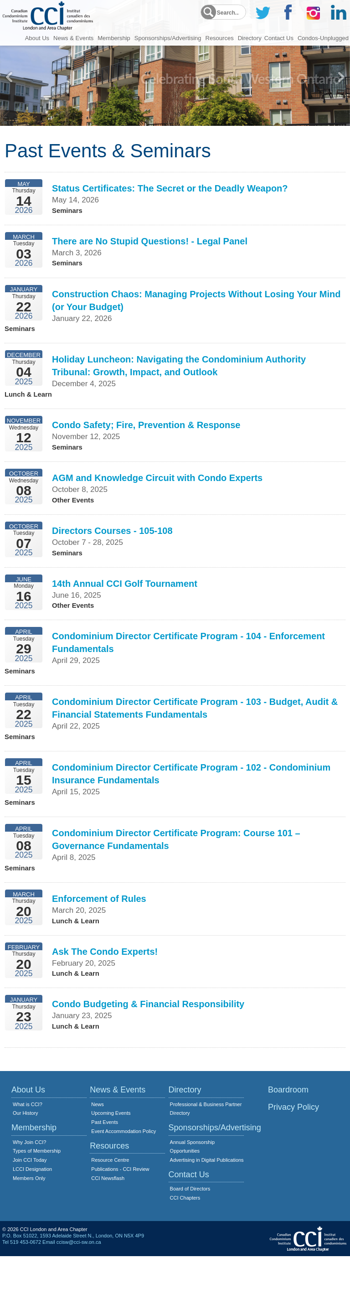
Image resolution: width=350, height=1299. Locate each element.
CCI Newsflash (107, 1221)
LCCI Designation (32, 1212)
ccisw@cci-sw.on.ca (79, 1285)
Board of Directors (190, 1231)
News (97, 1147)
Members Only (29, 1221)
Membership (114, 37)
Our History (25, 1156)
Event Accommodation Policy (123, 1174)
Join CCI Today (29, 1203)
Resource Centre (110, 1203)
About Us (37, 37)
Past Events (104, 1165)
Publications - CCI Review (120, 1212)
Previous (9, 77)
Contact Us (278, 37)
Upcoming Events (110, 1156)
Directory (250, 37)
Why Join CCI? (29, 1185)
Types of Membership (37, 1193)
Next (340, 77)
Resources (220, 37)
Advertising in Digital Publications (207, 1203)
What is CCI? (27, 1147)
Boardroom (288, 1132)
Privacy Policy (293, 1149)
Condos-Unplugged (323, 37)
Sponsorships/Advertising (167, 37)
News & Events (73, 37)
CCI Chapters (185, 1240)
